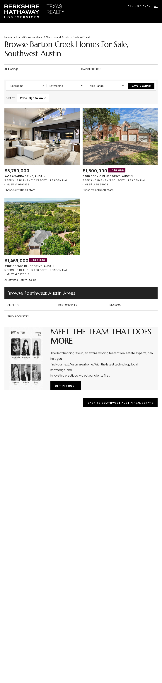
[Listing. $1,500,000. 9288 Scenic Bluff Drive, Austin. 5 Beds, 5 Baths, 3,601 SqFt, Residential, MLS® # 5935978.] (120, 150)
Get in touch (66, 385)
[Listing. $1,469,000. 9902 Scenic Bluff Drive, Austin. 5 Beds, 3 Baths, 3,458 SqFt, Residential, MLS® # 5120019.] (42, 240)
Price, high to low (33, 98)
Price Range (106, 85)
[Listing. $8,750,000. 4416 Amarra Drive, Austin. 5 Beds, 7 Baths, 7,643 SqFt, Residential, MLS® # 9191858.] (42, 150)
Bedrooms (27, 85)
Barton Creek (67, 305)
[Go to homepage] (38, 11)
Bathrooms (66, 85)
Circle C (12, 305)
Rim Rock (115, 305)
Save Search (141, 85)
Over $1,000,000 (91, 69)
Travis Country (18, 316)
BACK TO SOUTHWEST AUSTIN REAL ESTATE (120, 402)
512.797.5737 (139, 5)
